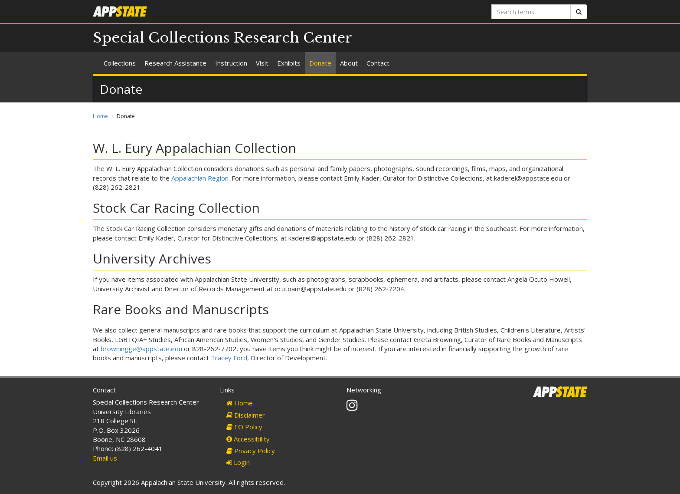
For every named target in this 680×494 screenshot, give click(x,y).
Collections (120, 63)
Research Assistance (175, 63)
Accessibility (248, 439)
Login (238, 462)
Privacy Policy (250, 450)
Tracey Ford (229, 357)
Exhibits (289, 63)
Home (100, 116)
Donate (320, 63)
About (349, 63)
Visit (262, 63)
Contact (377, 63)
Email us (105, 458)
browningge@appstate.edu (141, 348)
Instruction (231, 63)
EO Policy (244, 426)
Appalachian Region (200, 178)
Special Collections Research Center (222, 37)
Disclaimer (245, 415)
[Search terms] (531, 11)
